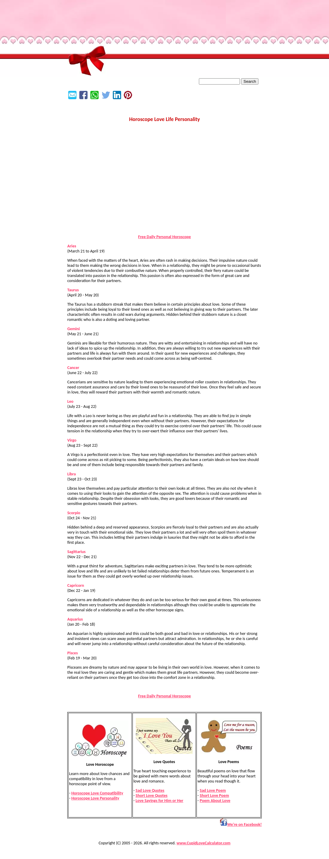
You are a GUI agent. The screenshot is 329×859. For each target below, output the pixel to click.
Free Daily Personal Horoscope (164, 236)
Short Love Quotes (151, 795)
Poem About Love (215, 800)
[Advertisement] (164, 188)
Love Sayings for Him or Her (159, 800)
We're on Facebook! (241, 824)
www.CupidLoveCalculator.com (203, 843)
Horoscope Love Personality (95, 798)
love (75, 392)
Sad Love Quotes (149, 790)
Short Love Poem (214, 795)
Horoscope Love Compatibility (97, 793)
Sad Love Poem (213, 790)
